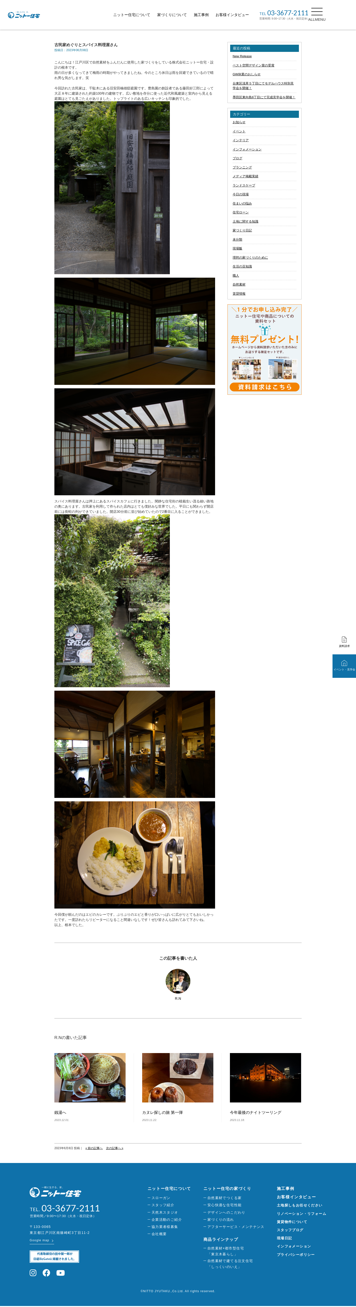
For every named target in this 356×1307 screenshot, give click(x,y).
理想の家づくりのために (250, 257)
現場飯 (237, 248)
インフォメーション (247, 149)
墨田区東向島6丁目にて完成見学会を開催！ (264, 97)
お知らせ (239, 122)
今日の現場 (241, 194)
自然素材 (239, 284)
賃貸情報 (239, 293)
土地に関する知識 (245, 221)
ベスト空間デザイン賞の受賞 (253, 65)
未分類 (237, 239)
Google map (39, 1241)
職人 (236, 275)
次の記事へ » (114, 1148)
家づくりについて (183, 15)
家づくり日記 (242, 230)
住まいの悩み (242, 203)
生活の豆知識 (242, 266)
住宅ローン (241, 212)
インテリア (241, 140)
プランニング (242, 167)
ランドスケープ (244, 185)
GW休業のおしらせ (247, 74)
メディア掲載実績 (245, 176)
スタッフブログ (290, 1230)
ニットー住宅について (142, 15)
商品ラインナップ (220, 1239)
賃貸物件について (292, 1222)
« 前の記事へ (94, 1148)
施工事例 (212, 15)
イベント (239, 131)
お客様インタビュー (243, 15)
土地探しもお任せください (300, 1205)
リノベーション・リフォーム (301, 1214)
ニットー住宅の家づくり (227, 1188)
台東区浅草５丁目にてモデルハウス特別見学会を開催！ (263, 86)
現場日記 (284, 1238)
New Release (242, 56)
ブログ (237, 158)
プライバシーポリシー (296, 1255)
